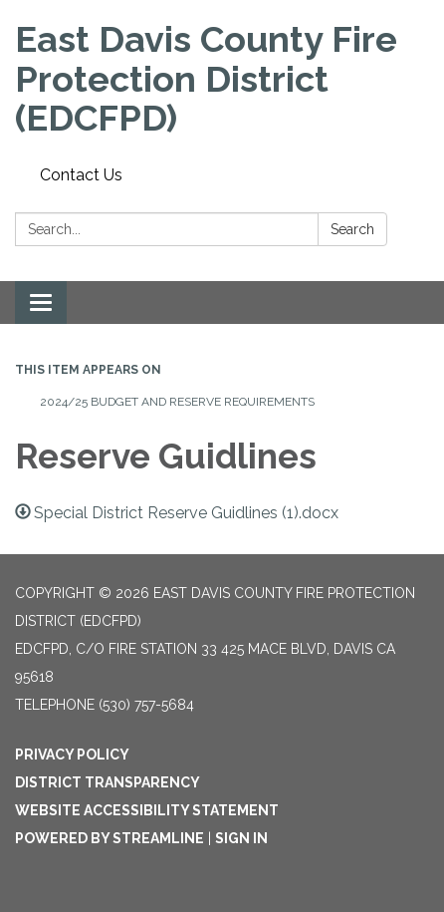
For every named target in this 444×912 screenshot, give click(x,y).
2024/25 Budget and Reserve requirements (177, 402)
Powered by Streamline (109, 838)
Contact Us (81, 174)
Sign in (241, 838)
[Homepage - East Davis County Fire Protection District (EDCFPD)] (222, 79)
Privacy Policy (72, 754)
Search (352, 229)
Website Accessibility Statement (147, 810)
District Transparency (107, 782)
